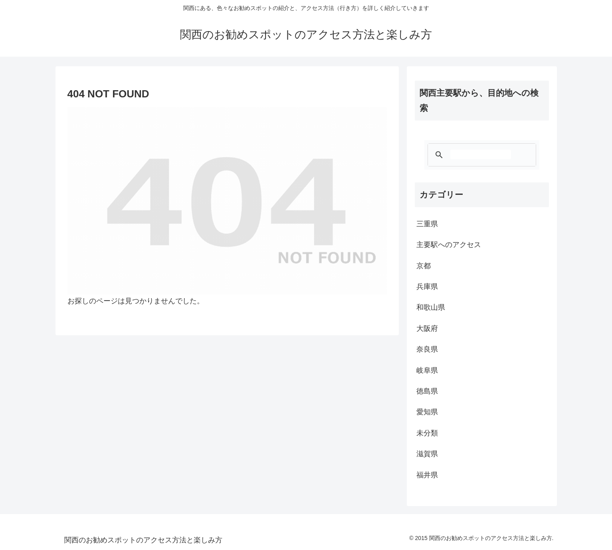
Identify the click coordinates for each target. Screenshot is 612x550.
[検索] (480, 154)
